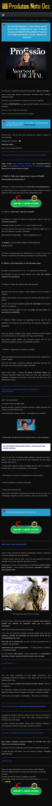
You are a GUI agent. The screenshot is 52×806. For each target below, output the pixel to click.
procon (23, 225)
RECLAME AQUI (24, 270)
